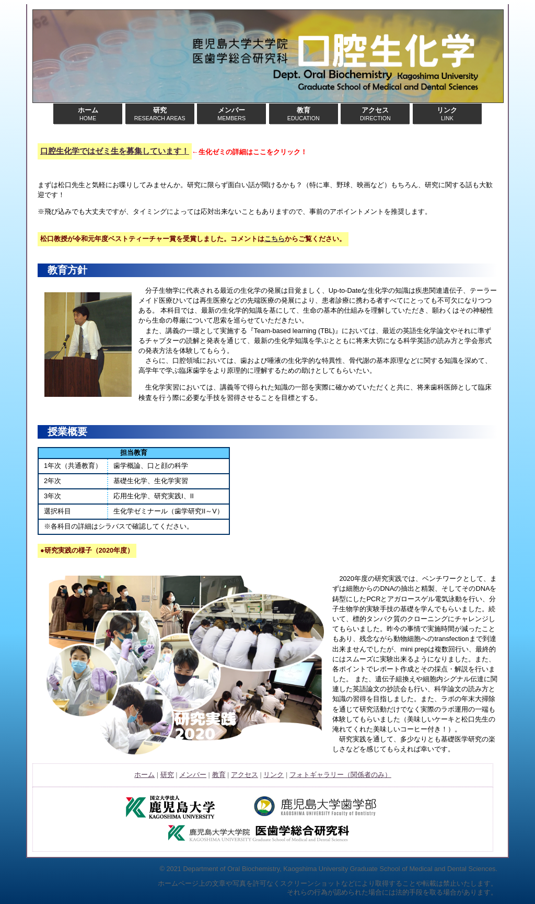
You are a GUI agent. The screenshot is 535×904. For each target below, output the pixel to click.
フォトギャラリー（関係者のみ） (340, 775)
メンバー (192, 775)
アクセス (244, 775)
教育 (219, 775)
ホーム (144, 775)
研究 (167, 775)
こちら (274, 239)
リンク (273, 775)
